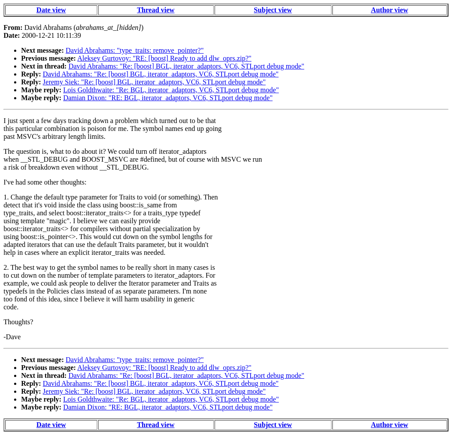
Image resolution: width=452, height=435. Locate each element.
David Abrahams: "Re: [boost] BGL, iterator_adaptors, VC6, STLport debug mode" (186, 66)
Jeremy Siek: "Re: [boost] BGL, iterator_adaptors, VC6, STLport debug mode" (154, 82)
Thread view (155, 10)
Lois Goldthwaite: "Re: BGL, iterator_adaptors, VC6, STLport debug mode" (171, 90)
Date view (51, 10)
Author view (389, 10)
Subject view (273, 10)
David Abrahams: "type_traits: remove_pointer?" (135, 50)
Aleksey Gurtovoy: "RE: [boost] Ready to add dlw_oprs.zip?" (164, 58)
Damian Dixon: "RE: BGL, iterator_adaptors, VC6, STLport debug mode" (168, 98)
